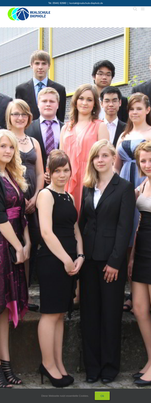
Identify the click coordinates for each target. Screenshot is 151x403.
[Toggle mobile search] (135, 9)
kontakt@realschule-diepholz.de (86, 3)
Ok (102, 396)
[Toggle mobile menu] (143, 9)
